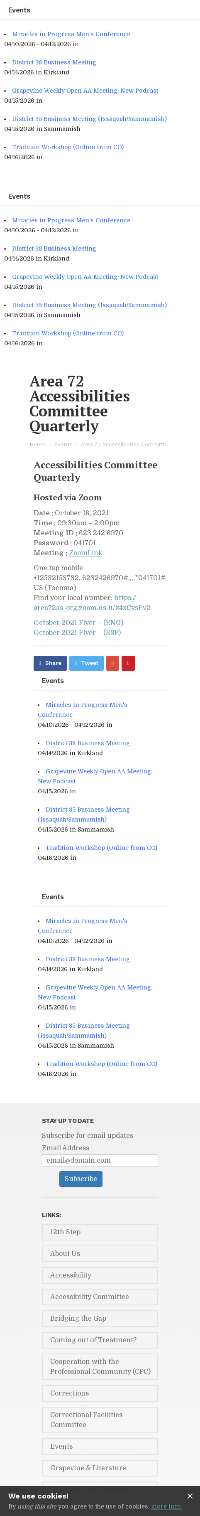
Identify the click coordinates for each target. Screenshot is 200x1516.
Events (63, 444)
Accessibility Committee (89, 1297)
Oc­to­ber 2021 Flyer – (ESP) (77, 633)
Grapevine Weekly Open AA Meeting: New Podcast (85, 90)
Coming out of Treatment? (93, 1340)
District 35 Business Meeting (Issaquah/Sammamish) (89, 119)
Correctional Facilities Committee (86, 1420)
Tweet (89, 663)
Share (53, 663)
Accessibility (70, 1275)
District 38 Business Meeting (54, 62)
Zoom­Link (85, 553)
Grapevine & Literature (88, 1468)
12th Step (65, 1232)
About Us (65, 1254)
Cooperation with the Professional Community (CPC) (100, 1367)
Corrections (69, 1393)
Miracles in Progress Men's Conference (71, 34)
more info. (166, 1506)
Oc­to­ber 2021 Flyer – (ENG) (78, 623)
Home (37, 444)
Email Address (65, 1148)
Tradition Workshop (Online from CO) (68, 147)
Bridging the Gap (78, 1318)
